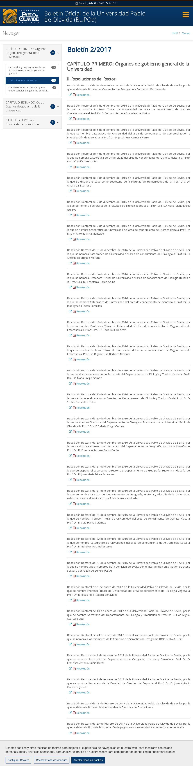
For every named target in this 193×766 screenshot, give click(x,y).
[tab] (32, 53)
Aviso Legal (154, 751)
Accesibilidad (16, 754)
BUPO (175, 33)
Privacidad (170, 751)
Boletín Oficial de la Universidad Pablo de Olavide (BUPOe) (96, 16)
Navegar (186, 33)
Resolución (81, 95)
